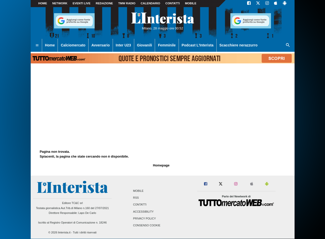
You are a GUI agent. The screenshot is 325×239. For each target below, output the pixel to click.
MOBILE (190, 3)
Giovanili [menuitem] (144, 45)
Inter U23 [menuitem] (123, 45)
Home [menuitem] (50, 45)
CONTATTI (172, 3)
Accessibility (143, 211)
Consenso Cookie (147, 225)
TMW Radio (126, 3)
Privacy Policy (144, 218)
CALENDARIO (150, 3)
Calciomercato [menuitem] (73, 45)
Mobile (138, 190)
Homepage (161, 165)
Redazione (104, 3)
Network (59, 3)
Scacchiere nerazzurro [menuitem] (238, 45)
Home (42, 3)
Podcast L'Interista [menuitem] (197, 45)
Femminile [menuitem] (167, 45)
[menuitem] (37, 45)
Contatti (140, 204)
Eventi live (81, 3)
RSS (136, 197)
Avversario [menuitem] (100, 45)
